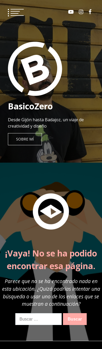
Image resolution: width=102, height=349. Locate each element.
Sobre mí (25, 139)
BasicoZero (30, 106)
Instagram (81, 12)
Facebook (90, 12)
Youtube (71, 12)
